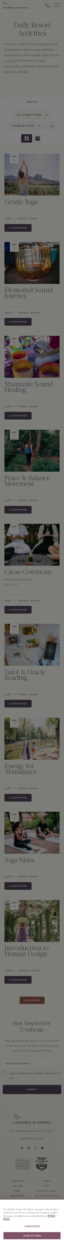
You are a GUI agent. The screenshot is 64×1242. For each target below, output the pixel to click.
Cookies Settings (32, 1226)
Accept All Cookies (32, 1236)
